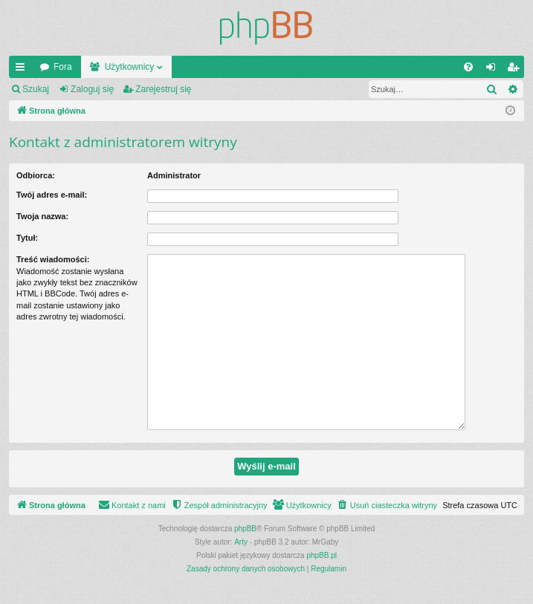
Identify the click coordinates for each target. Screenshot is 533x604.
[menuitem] (468, 67)
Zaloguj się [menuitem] (494, 70)
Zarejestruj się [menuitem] (516, 70)
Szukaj (35, 89)
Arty (241, 542)
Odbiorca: (35, 175)
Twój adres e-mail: (51, 194)
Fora (63, 67)
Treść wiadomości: (52, 259)
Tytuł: (27, 237)
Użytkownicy (130, 67)
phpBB (245, 529)
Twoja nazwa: (42, 216)
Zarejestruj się (163, 89)
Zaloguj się (92, 89)
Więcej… (23, 70)
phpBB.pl (321, 555)
